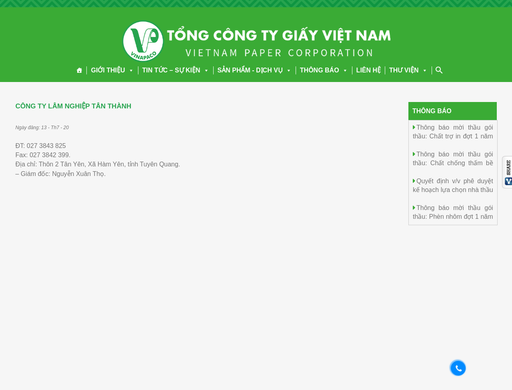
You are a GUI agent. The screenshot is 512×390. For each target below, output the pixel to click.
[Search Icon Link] (439, 70)
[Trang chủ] (79, 70)
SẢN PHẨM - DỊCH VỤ (255, 70)
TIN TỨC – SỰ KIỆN (175, 70)
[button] (129, 70)
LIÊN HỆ (368, 70)
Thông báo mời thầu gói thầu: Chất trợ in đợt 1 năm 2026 (453, 136)
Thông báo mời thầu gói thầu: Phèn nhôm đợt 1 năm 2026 (453, 216)
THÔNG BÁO (324, 70)
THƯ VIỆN (408, 70)
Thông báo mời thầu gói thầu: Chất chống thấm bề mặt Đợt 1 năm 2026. (453, 162)
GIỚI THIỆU (112, 70)
